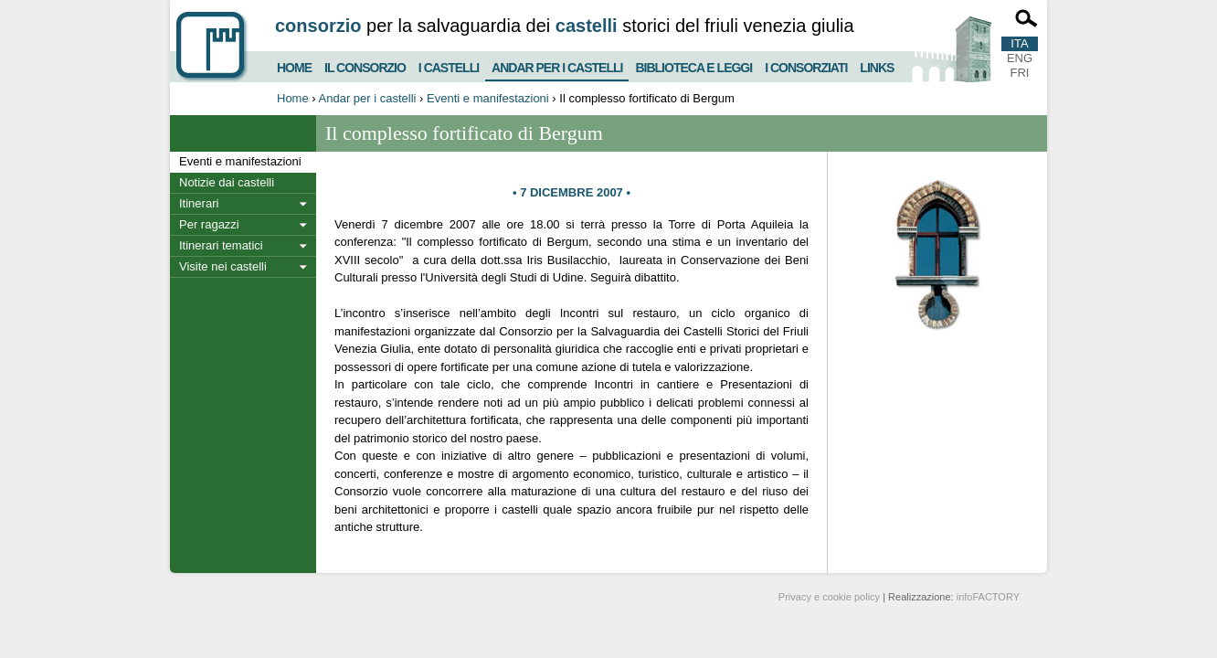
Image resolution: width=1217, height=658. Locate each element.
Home (294, 65)
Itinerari (198, 203)
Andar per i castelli (557, 64)
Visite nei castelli (223, 266)
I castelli (448, 65)
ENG (1019, 58)
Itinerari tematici (221, 245)
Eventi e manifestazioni (488, 98)
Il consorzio (365, 65)
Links (877, 65)
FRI (1020, 73)
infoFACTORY (988, 596)
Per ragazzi (209, 224)
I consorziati (806, 65)
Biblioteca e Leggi (693, 65)
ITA (1019, 43)
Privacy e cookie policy (829, 596)
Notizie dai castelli (226, 182)
